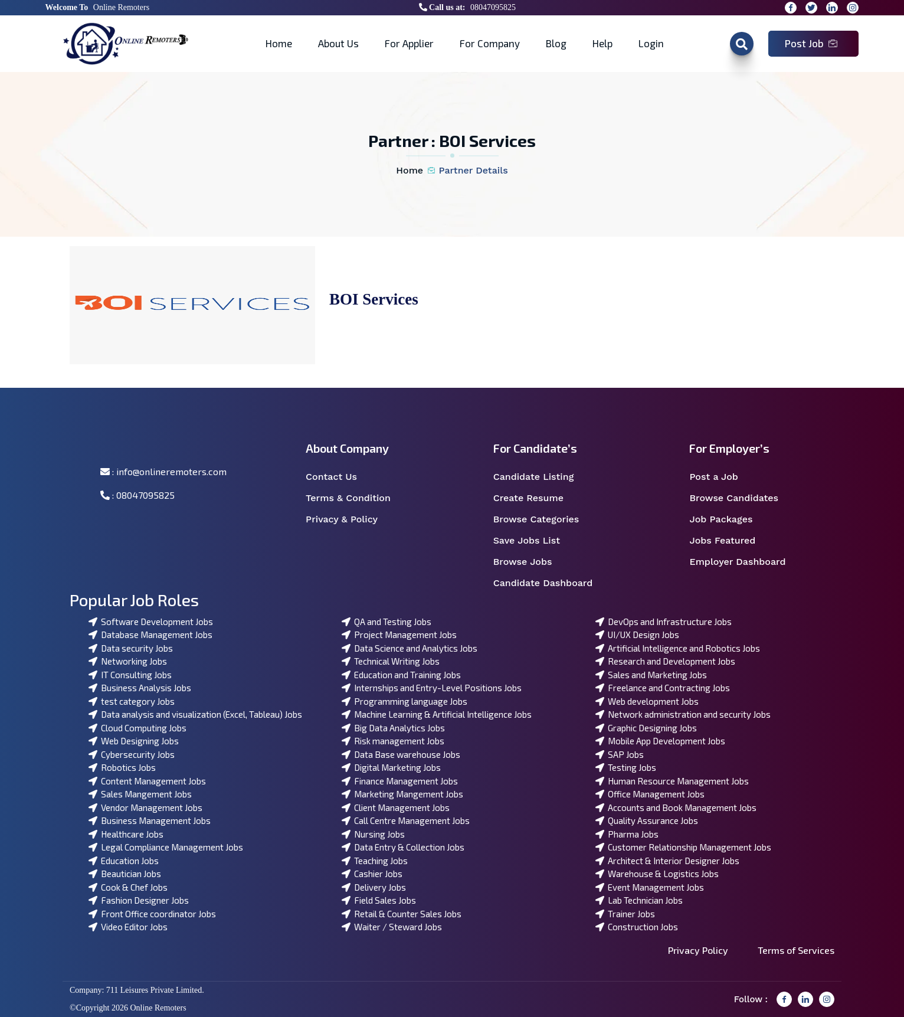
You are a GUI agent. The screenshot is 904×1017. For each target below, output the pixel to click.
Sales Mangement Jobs (140, 794)
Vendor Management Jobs (145, 807)
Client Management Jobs (396, 807)
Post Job (811, 43)
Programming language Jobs (404, 701)
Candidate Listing (541, 477)
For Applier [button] (409, 43)
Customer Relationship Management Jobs (683, 847)
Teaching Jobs (375, 860)
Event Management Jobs (649, 887)
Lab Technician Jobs (639, 900)
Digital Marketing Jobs (391, 767)
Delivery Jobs (374, 887)
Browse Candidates (741, 498)
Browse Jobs (530, 562)
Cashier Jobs (372, 873)
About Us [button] (338, 43)
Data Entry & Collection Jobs (403, 847)
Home (279, 43)
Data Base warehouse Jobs (401, 754)
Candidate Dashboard (549, 583)
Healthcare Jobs (126, 834)
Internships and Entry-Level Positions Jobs (432, 687)
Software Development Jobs (151, 621)
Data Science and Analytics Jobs (409, 648)
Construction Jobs (636, 926)
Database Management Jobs (150, 634)
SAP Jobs (619, 754)
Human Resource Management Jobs (672, 781)
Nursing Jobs (373, 834)
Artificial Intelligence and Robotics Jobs (677, 648)
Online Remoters (121, 7)
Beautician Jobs (125, 873)
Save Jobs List (534, 541)
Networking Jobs (128, 661)
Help (602, 43)
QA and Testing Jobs (386, 621)
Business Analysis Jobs (140, 687)
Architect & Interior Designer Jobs (667, 860)
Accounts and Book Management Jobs (675, 807)
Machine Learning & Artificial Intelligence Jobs (437, 714)
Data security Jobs (131, 648)
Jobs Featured (730, 541)
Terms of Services (796, 950)
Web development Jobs (647, 701)
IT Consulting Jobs (130, 674)
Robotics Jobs (122, 767)
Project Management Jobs (399, 634)
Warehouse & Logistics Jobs (657, 873)
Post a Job (721, 477)
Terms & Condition (355, 498)
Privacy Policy (698, 950)
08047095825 (493, 7)
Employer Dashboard (743, 562)
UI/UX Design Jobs (637, 634)
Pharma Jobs (627, 834)
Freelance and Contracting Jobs (662, 687)
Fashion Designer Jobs (139, 900)
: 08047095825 (137, 495)
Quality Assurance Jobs (646, 820)
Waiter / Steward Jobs (392, 926)
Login (651, 43)
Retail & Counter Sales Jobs (401, 913)
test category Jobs (132, 701)
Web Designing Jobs (134, 740)
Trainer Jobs (625, 913)
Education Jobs (124, 860)
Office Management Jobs (650, 794)
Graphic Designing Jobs (646, 727)
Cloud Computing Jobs (137, 727)
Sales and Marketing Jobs (651, 674)
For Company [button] (490, 43)
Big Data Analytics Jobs (393, 727)
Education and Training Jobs (401, 674)
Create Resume (536, 498)
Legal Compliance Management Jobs (166, 847)
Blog (556, 43)
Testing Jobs (625, 767)
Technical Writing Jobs (391, 661)
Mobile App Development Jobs (660, 740)
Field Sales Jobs (379, 900)
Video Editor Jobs (128, 926)
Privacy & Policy (349, 519)
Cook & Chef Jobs (128, 887)
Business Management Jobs (150, 820)
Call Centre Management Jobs (406, 820)
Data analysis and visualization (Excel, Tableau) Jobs (195, 714)
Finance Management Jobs (400, 781)
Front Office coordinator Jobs (152, 913)
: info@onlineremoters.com (163, 471)
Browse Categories (543, 519)
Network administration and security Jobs (683, 714)
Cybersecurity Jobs (132, 754)
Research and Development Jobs (665, 661)
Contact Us (339, 477)
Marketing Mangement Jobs (402, 794)
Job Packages (728, 519)
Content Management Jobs (147, 781)
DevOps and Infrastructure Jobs (663, 621)
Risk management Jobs (393, 740)
